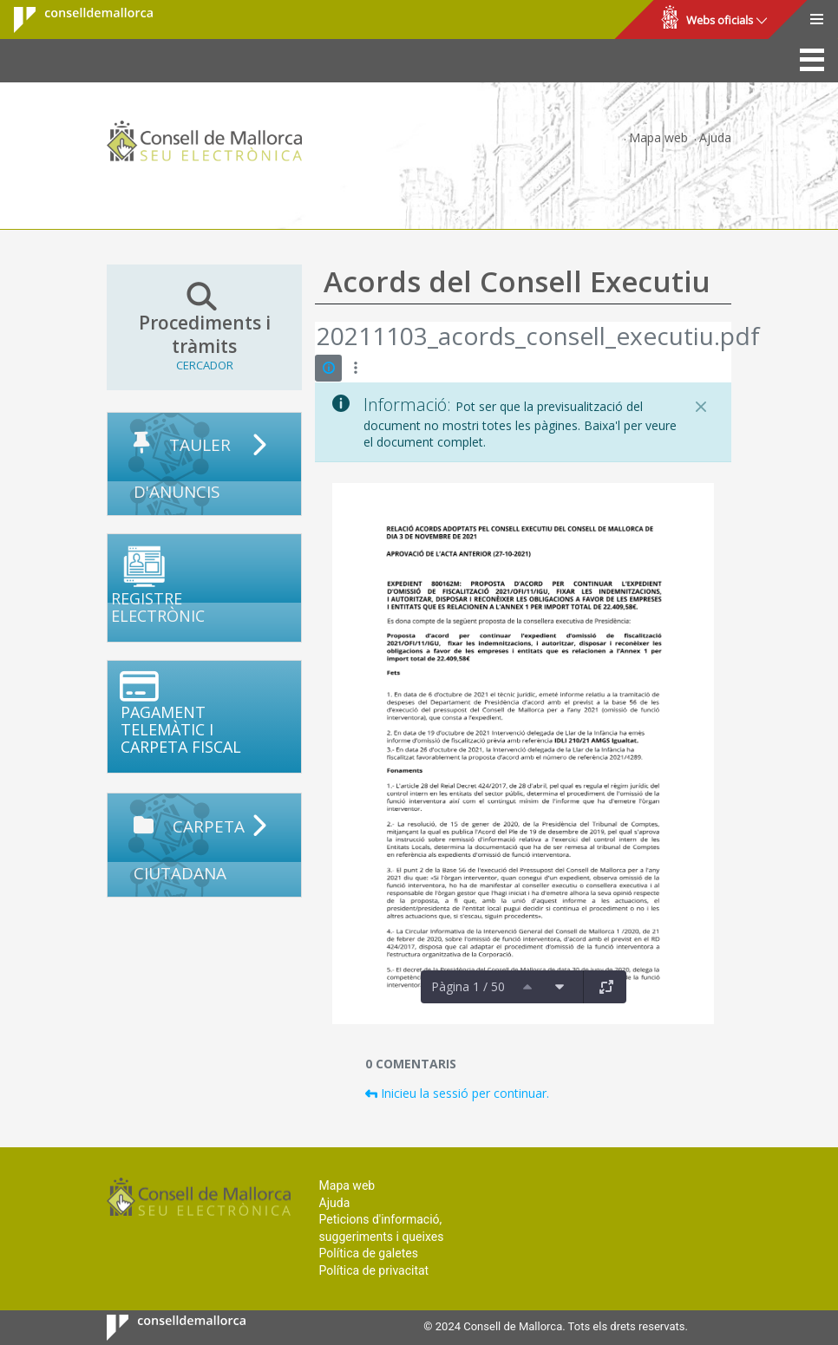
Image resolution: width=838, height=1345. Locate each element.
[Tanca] (701, 407)
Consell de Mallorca (72, 20)
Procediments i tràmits (204, 327)
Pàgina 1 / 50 (468, 986)
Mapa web (658, 137)
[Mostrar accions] (355, 368)
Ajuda (715, 137)
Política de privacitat (374, 1270)
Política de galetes (368, 1253)
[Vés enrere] (316, 338)
